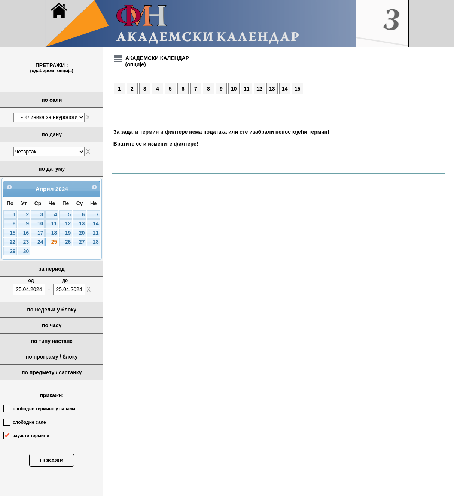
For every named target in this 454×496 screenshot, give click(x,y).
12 (68, 223)
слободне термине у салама (44, 408)
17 (40, 233)
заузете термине (31, 435)
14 (95, 223)
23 (26, 242)
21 (95, 233)
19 (68, 233)
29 (12, 251)
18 (54, 233)
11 (54, 223)
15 (12, 233)
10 (40, 223)
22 (12, 242)
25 (54, 242)
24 (40, 242)
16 (26, 233)
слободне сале (29, 422)
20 (82, 233)
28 (95, 242)
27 (82, 242)
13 (82, 223)
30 (26, 251)
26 (68, 242)
